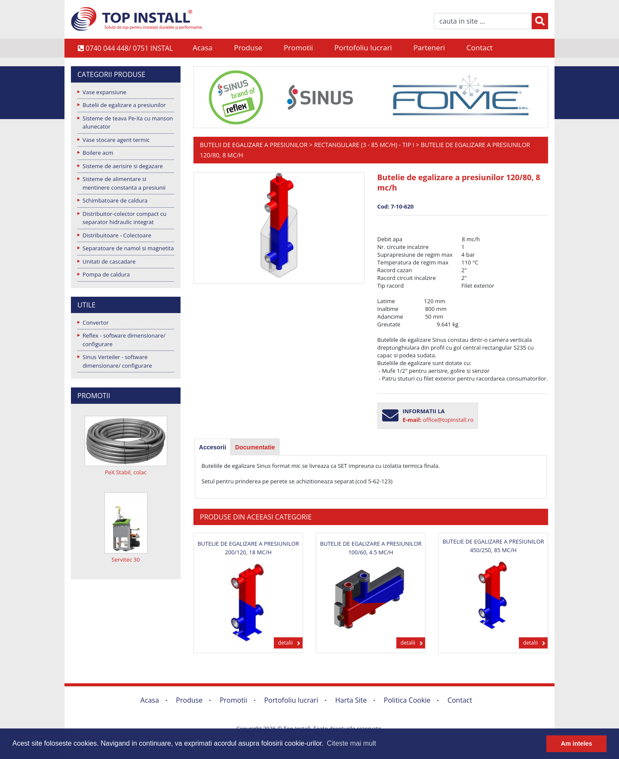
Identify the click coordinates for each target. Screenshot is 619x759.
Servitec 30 (126, 559)
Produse (248, 47)
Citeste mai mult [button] (351, 743)
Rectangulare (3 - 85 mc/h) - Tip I (364, 145)
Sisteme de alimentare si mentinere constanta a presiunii (124, 183)
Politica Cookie (407, 700)
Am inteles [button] (576, 743)
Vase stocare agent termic (116, 140)
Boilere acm (98, 153)
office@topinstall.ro (448, 420)
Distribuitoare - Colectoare (117, 235)
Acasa (202, 47)
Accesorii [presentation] (212, 447)
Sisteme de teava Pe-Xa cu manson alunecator (128, 122)
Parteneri (429, 47)
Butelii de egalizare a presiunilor (124, 105)
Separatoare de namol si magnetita (128, 248)
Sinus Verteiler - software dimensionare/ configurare (117, 361)
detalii (285, 642)
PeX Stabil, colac (126, 472)
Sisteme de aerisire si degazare (123, 166)
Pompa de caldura (106, 274)
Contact (479, 47)
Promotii (298, 47)
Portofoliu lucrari (363, 47)
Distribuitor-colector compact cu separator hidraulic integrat (124, 218)
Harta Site (351, 700)
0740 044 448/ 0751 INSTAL (125, 48)
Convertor (96, 322)
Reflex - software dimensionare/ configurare (124, 340)
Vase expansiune (104, 92)
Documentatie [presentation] (255, 447)
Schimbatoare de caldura (115, 200)
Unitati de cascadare (109, 261)
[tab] (212, 447)
